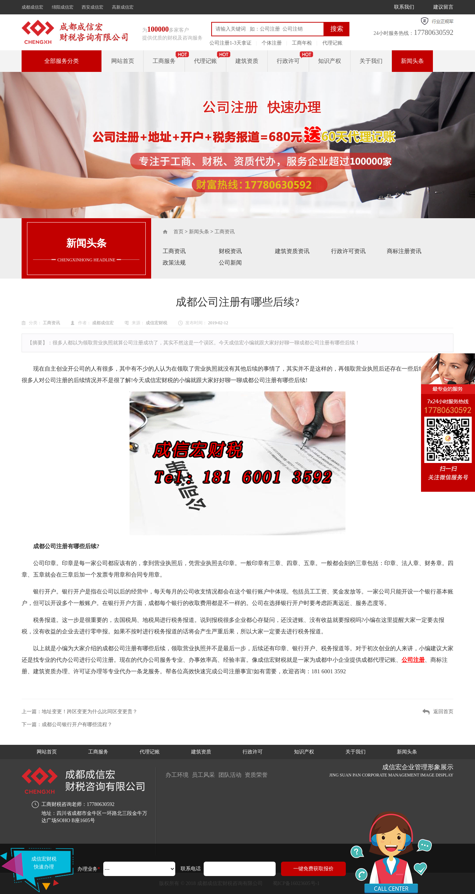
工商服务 (164, 61)
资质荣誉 (256, 775)
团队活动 (230, 775)
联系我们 (404, 7)
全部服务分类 (61, 61)
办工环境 (177, 775)
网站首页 (122, 61)
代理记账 (332, 43)
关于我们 (371, 61)
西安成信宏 (92, 7)
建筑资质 (246, 61)
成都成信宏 (32, 7)
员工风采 (203, 775)
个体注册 (272, 43)
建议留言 (443, 7)
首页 (178, 231)
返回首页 (443, 711)
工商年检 (302, 43)
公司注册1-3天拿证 (230, 43)
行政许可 (288, 61)
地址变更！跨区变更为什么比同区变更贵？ (89, 711)
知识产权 (329, 61)
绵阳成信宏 (62, 7)
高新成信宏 (123, 7)
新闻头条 (412, 61)
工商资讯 (224, 231)
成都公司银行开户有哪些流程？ (77, 724)
